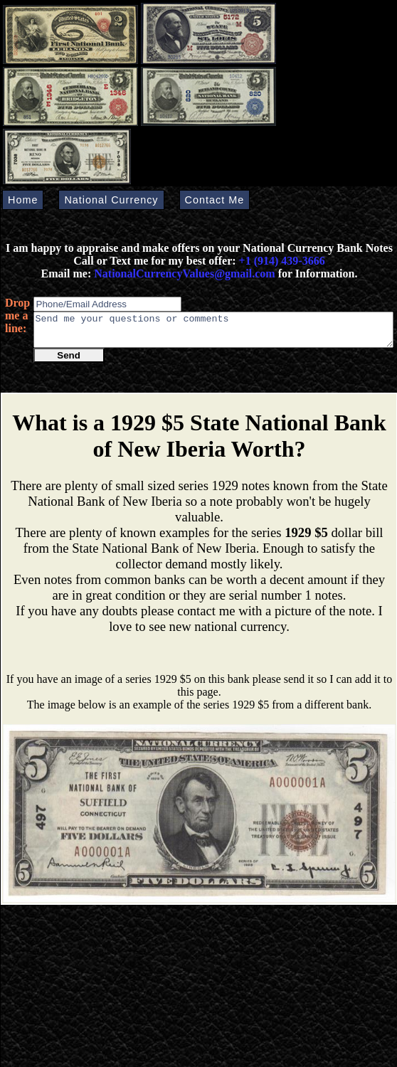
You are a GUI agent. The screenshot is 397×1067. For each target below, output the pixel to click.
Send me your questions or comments (213, 333)
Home (23, 200)
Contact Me (215, 200)
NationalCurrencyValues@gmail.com (183, 273)
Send (68, 361)
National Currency (111, 200)
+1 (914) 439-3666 (282, 261)
